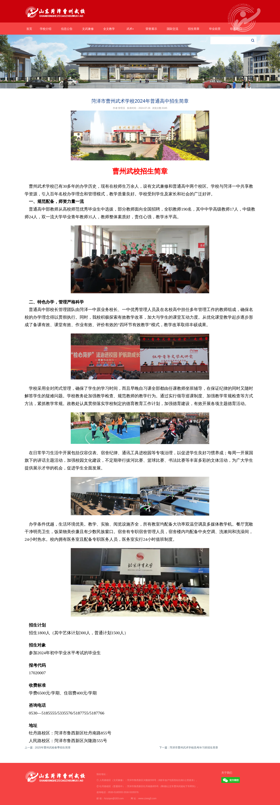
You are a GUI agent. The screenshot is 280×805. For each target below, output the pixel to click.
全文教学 (109, 28)
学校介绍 (45, 28)
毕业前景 (215, 28)
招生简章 (193, 28)
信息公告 (66, 28)
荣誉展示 (151, 28)
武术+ (130, 28)
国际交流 (172, 28)
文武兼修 (88, 28)
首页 (29, 28)
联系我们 (236, 28)
